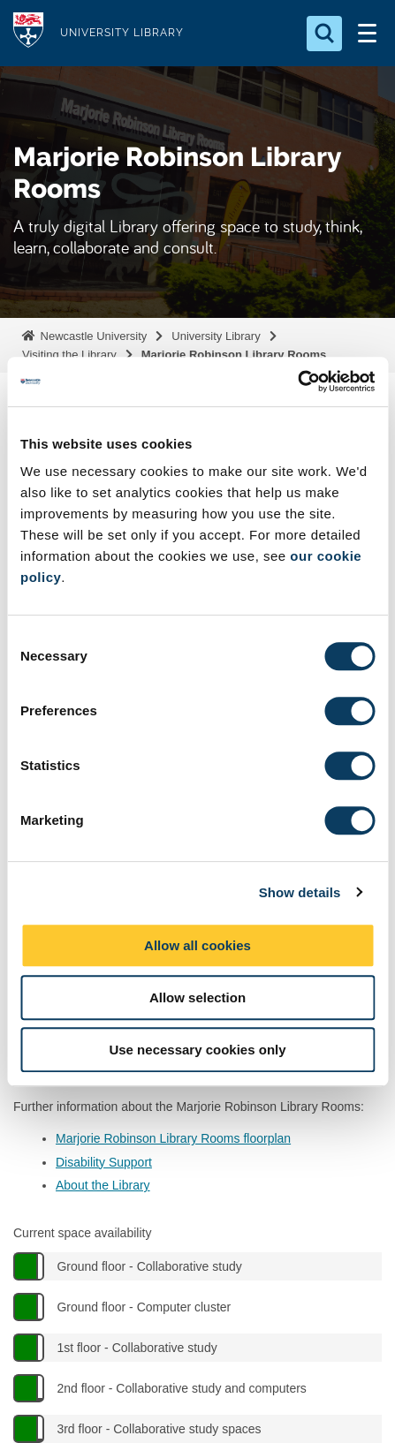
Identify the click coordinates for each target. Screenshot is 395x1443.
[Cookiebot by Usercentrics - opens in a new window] (297, 381)
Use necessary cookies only (197, 1049)
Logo (28, 33)
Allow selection (197, 997)
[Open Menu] (366, 33)
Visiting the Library (69, 354)
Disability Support (104, 1162)
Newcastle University (92, 336)
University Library (215, 336)
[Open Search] (324, 33)
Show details (300, 892)
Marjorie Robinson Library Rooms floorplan (173, 1138)
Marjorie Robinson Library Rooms (233, 354)
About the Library (103, 1185)
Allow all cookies (197, 945)
